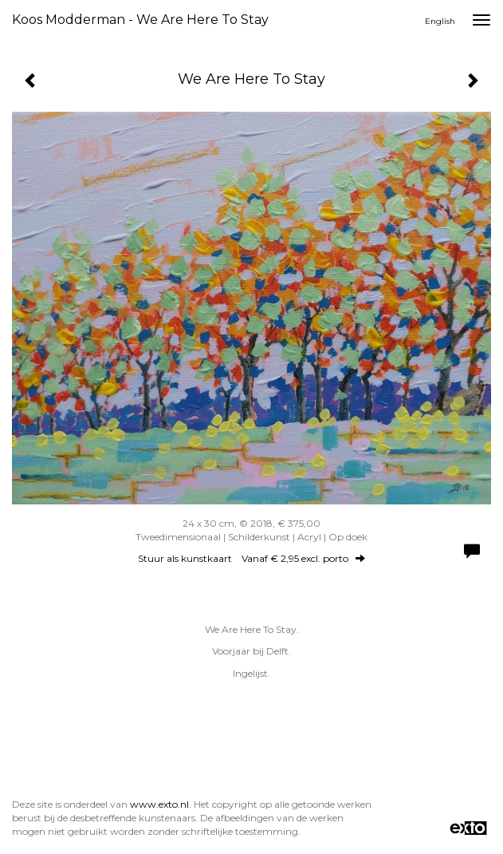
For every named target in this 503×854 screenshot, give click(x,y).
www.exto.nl (159, 804)
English (440, 21)
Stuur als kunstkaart (251, 558)
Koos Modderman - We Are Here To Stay (140, 19)
